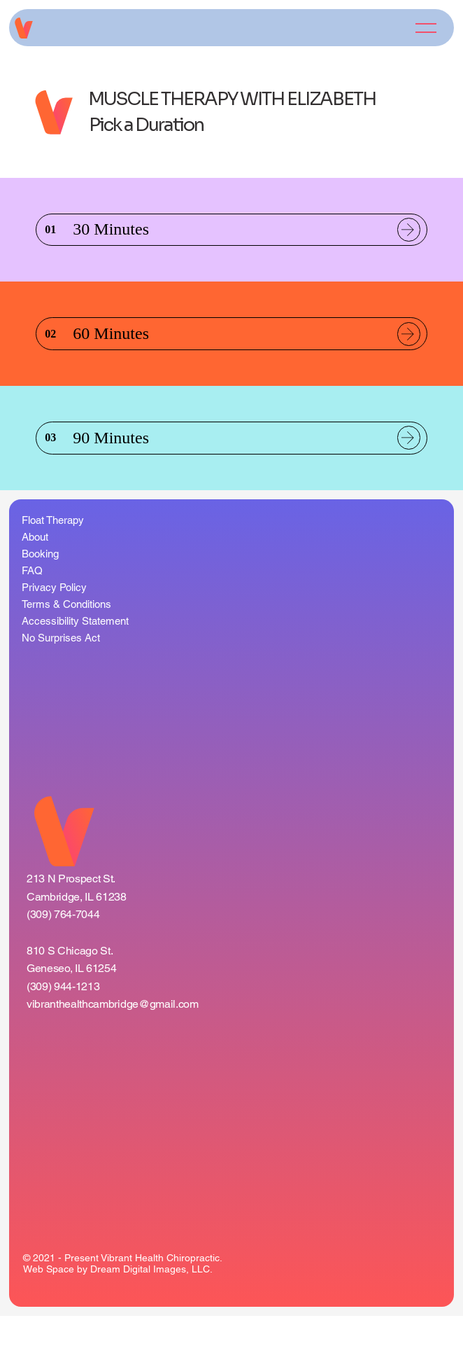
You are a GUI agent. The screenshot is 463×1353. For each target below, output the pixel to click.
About (35, 574)
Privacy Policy (54, 624)
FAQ (32, 607)
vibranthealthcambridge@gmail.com (113, 1043)
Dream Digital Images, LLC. (151, 1306)
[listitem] (231, 236)
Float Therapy (53, 557)
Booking (40, 591)
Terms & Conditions (66, 641)
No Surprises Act (61, 675)
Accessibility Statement (75, 658)
